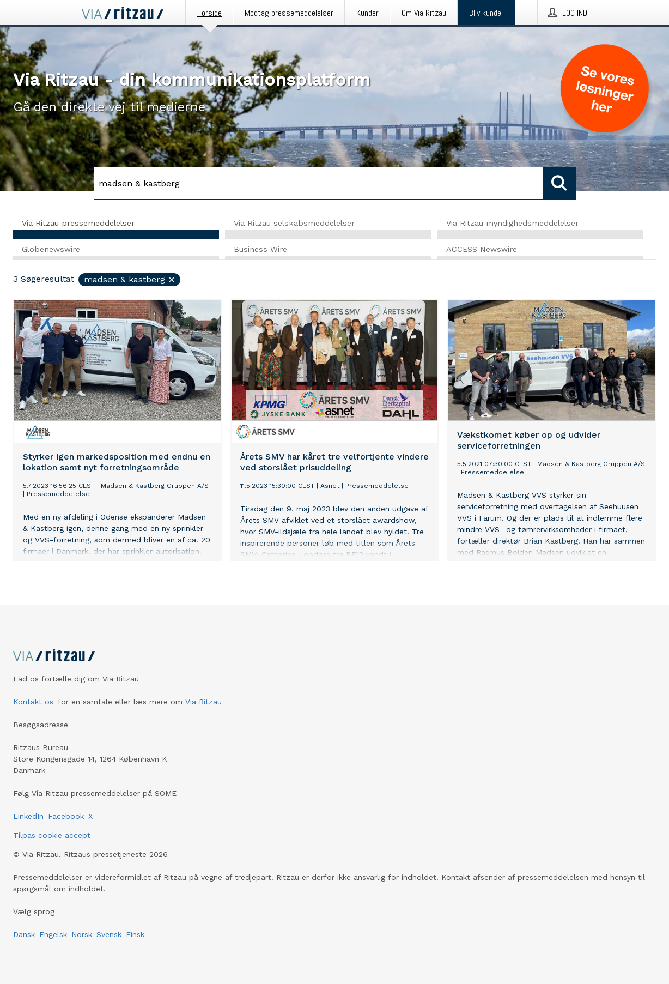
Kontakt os (33, 701)
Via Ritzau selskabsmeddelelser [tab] (294, 223)
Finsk (135, 934)
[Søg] (318, 183)
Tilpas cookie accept (51, 835)
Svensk (108, 934)
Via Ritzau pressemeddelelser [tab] (78, 223)
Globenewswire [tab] (51, 249)
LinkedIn (28, 816)
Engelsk (53, 934)
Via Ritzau (203, 701)
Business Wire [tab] (260, 249)
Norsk (81, 934)
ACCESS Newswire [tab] (481, 249)
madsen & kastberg (130, 279)
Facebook (66, 816)
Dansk (24, 934)
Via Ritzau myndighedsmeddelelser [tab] (512, 223)
